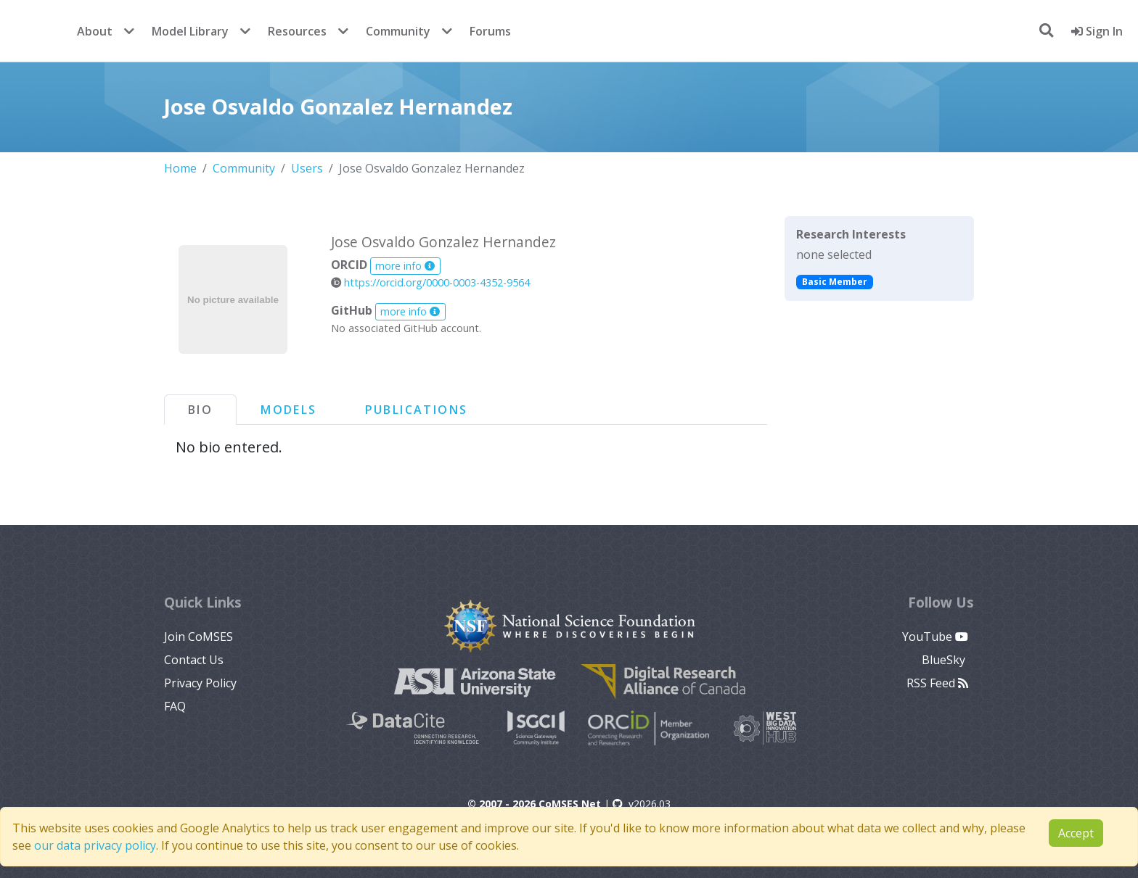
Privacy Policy (200, 683)
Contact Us (194, 660)
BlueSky (945, 660)
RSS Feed (937, 683)
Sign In (1097, 31)
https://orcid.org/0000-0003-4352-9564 (430, 282)
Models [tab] (288, 410)
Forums (490, 31)
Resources (297, 31)
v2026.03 (642, 804)
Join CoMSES (198, 637)
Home (180, 168)
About (94, 31)
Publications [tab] (416, 410)
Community (398, 31)
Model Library (190, 31)
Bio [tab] (200, 410)
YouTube (935, 637)
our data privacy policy (95, 845)
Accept (1076, 833)
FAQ (175, 706)
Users (307, 168)
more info (405, 266)
